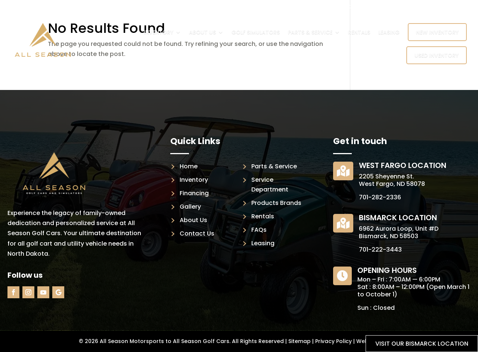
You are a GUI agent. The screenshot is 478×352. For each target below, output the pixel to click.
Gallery (190, 206)
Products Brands (276, 203)
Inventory (158, 32)
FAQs (259, 229)
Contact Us (197, 233)
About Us (202, 32)
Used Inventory (437, 55)
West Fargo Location (402, 165)
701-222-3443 (380, 249)
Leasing (389, 32)
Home (189, 166)
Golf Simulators (256, 32)
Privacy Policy (333, 341)
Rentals (359, 32)
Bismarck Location (398, 217)
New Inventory (437, 32)
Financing (194, 193)
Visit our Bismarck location (421, 343)
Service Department (269, 184)
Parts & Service (310, 32)
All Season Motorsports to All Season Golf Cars (164, 341)
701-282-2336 (380, 197)
